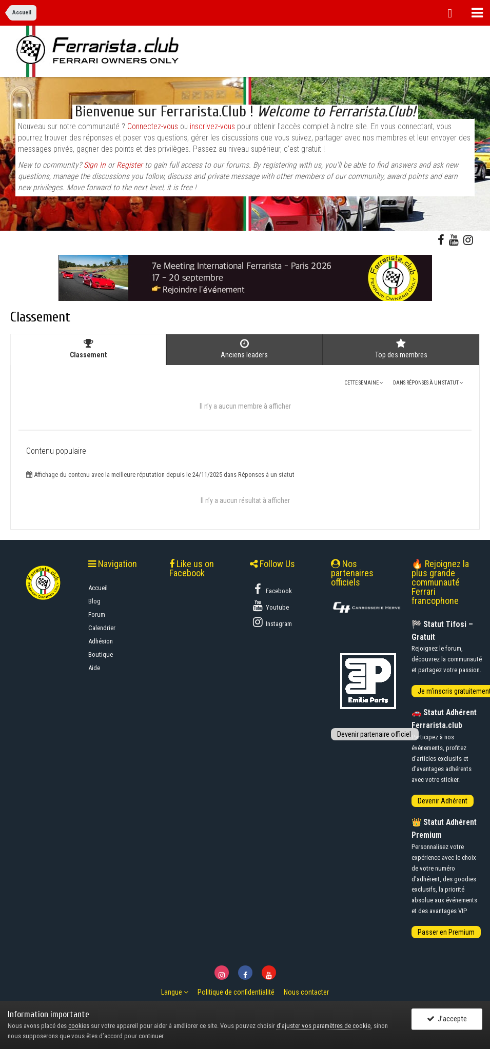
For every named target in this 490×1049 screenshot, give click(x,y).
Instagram (271, 622)
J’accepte (447, 1019)
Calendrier (101, 628)
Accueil (98, 588)
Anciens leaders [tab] (244, 348)
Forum (96, 614)
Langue (174, 992)
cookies (78, 1026)
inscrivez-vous (212, 126)
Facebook (271, 589)
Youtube (270, 605)
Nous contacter (306, 992)
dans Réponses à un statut (428, 383)
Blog (94, 601)
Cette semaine (363, 383)
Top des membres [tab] (401, 348)
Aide (94, 668)
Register (129, 165)
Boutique (100, 654)
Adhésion (100, 641)
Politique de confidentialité (236, 992)
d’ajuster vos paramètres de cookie (323, 1026)
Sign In (95, 165)
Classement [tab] (88, 348)
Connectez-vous (152, 126)
